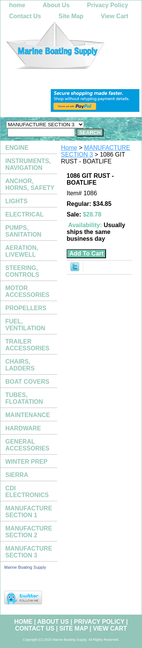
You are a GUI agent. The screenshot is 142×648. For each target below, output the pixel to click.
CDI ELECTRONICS (27, 491)
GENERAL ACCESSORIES (27, 445)
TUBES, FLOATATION (24, 398)
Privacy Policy (107, 5)
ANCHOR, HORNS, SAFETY (30, 184)
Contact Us (25, 16)
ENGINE (16, 147)
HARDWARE (23, 428)
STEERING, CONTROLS (22, 271)
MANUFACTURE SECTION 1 (28, 511)
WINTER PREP (26, 461)
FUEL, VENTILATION (25, 324)
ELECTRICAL (24, 214)
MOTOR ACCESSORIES (27, 291)
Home (69, 147)
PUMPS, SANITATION (23, 231)
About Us (56, 5)
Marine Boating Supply (25, 567)
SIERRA (16, 475)
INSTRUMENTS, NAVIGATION (28, 164)
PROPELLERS (25, 308)
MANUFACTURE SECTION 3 (28, 552)
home (17, 5)
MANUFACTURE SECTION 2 (28, 531)
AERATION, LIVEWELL (21, 251)
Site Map (70, 16)
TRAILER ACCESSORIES (27, 344)
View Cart (114, 16)
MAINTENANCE (27, 415)
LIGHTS (16, 201)
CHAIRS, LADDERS (19, 365)
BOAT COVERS (27, 381)
